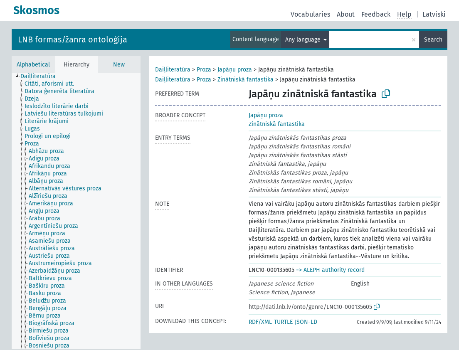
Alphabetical (33, 64)
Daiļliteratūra (172, 69)
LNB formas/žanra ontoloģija (72, 39)
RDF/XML (260, 321)
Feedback (375, 14)
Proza (204, 69)
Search (433, 39)
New (119, 64)
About (346, 14)
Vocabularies (310, 14)
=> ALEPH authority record (330, 270)
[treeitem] (41, 76)
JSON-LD (306, 321)
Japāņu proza (234, 69)
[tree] (76, 211)
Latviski (434, 14)
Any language (303, 39)
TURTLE (283, 321)
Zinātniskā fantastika (245, 79)
